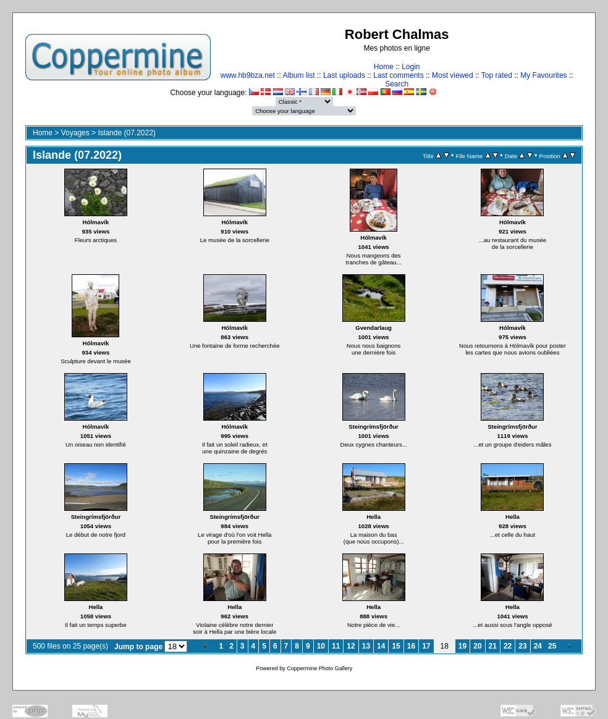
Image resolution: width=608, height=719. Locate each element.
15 (396, 646)
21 (493, 646)
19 (462, 646)
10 (321, 646)
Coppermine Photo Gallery (319, 668)
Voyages (75, 132)
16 (411, 646)
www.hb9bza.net (248, 75)
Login (411, 66)
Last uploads (344, 75)
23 (522, 646)
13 (366, 646)
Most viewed (452, 75)
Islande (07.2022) (126, 132)
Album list (299, 75)
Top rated (496, 75)
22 (508, 646)
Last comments (398, 75)
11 (336, 646)
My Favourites (543, 75)
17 (426, 646)
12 (351, 646)
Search (396, 84)
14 (381, 646)
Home (384, 66)
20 (477, 646)
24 (538, 646)
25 (552, 646)
